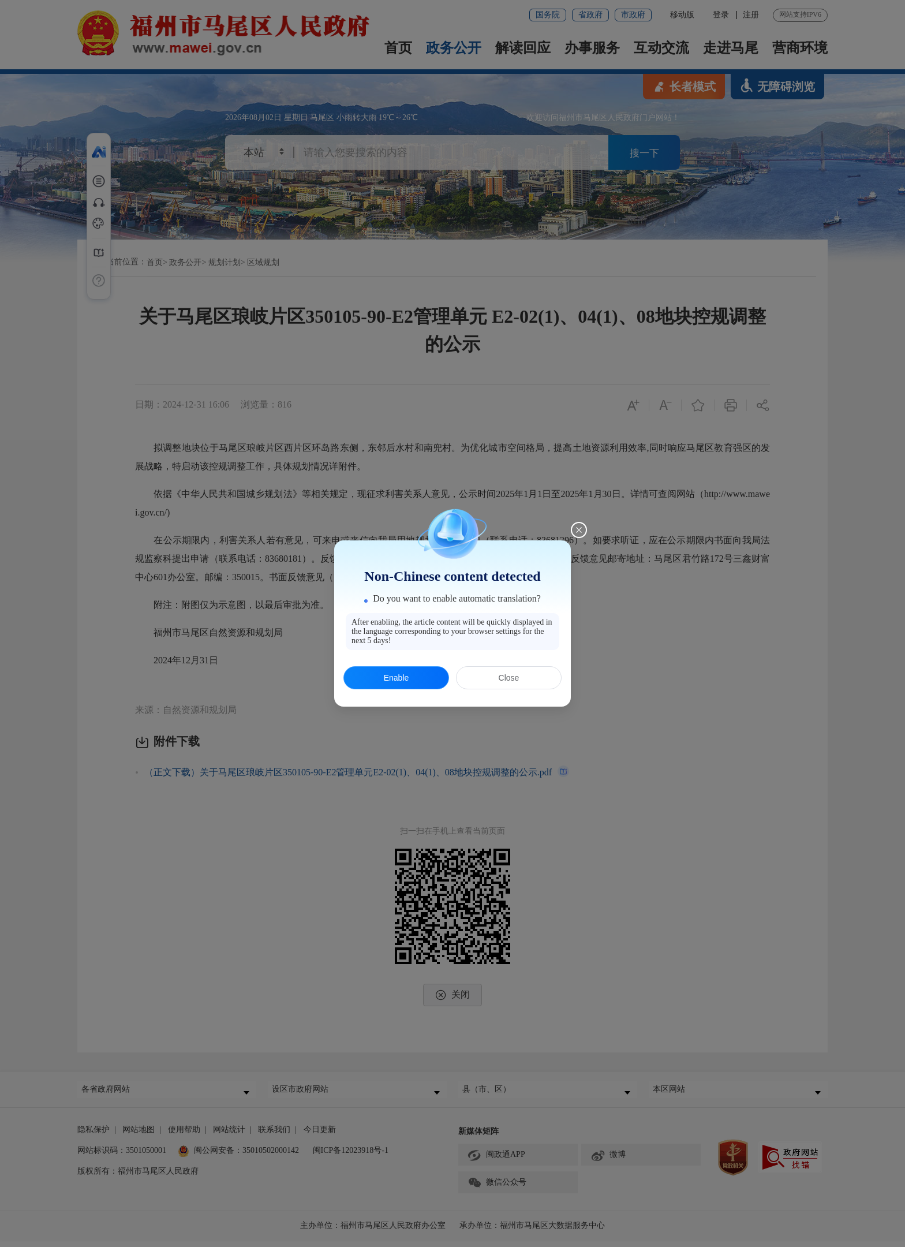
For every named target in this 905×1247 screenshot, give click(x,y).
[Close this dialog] (579, 530)
